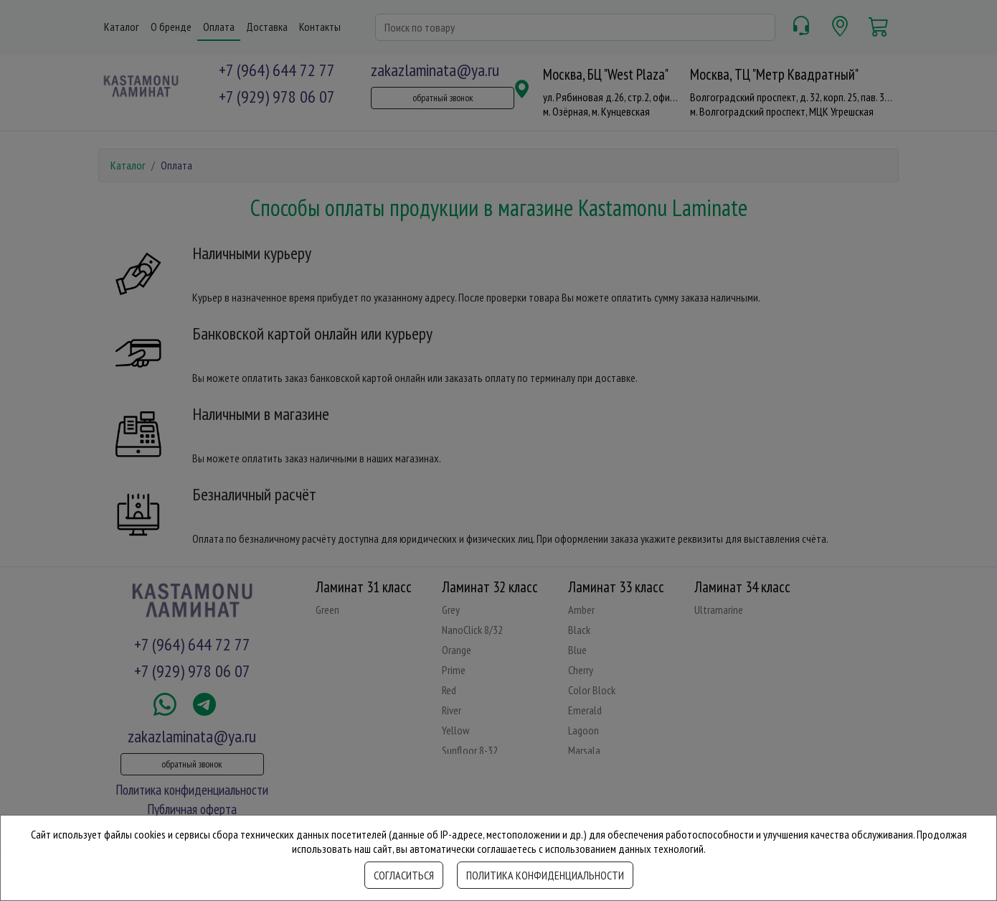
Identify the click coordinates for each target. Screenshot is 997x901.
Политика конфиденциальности (545, 875)
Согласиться (404, 875)
